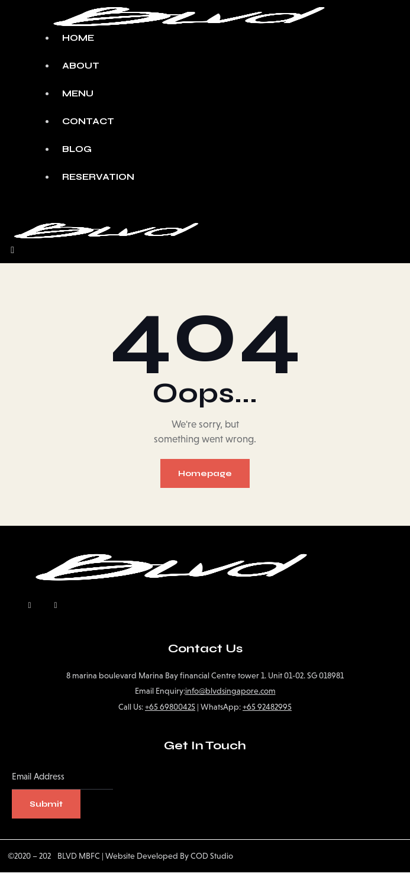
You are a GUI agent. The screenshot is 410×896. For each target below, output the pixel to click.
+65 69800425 (170, 706)
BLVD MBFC (75, 856)
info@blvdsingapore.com (230, 691)
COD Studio (212, 856)
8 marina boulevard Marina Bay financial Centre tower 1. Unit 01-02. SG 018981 (205, 675)
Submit (46, 804)
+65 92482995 (267, 706)
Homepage (205, 473)
